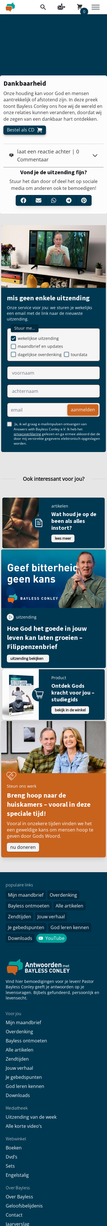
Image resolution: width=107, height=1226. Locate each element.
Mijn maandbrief (25, 895)
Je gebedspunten (26, 927)
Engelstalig (17, 1175)
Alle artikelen (69, 906)
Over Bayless (19, 1197)
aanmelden (83, 409)
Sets (10, 1166)
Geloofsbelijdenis (24, 1206)
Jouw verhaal (51, 916)
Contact (14, 1215)
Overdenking (63, 895)
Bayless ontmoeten (28, 906)
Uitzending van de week (31, 1117)
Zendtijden (19, 916)
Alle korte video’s (24, 1126)
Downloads (20, 938)
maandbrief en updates (40, 346)
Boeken (14, 1148)
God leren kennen (70, 927)
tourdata (79, 354)
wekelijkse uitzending (38, 338)
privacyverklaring (27, 434)
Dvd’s (11, 1157)
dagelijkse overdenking (40, 354)
